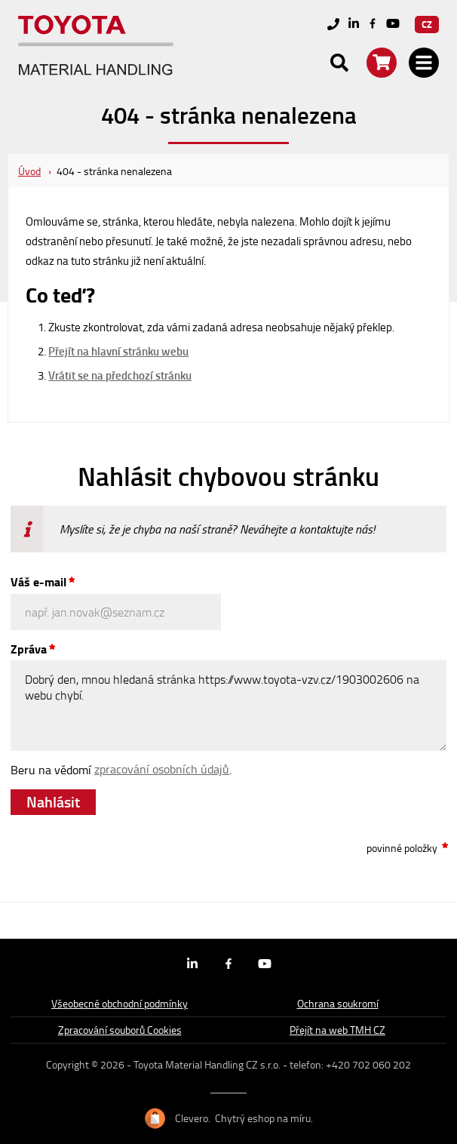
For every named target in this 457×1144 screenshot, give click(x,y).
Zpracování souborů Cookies (120, 1030)
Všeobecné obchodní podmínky (119, 1003)
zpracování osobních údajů (161, 769)
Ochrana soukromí (338, 1003)
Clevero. (192, 1118)
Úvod (29, 171)
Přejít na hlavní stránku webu (118, 351)
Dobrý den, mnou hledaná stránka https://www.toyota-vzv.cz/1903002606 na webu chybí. (228, 705)
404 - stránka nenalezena (114, 171)
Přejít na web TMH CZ (337, 1030)
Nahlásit (53, 801)
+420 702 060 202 (368, 1064)
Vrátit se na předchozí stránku (120, 375)
